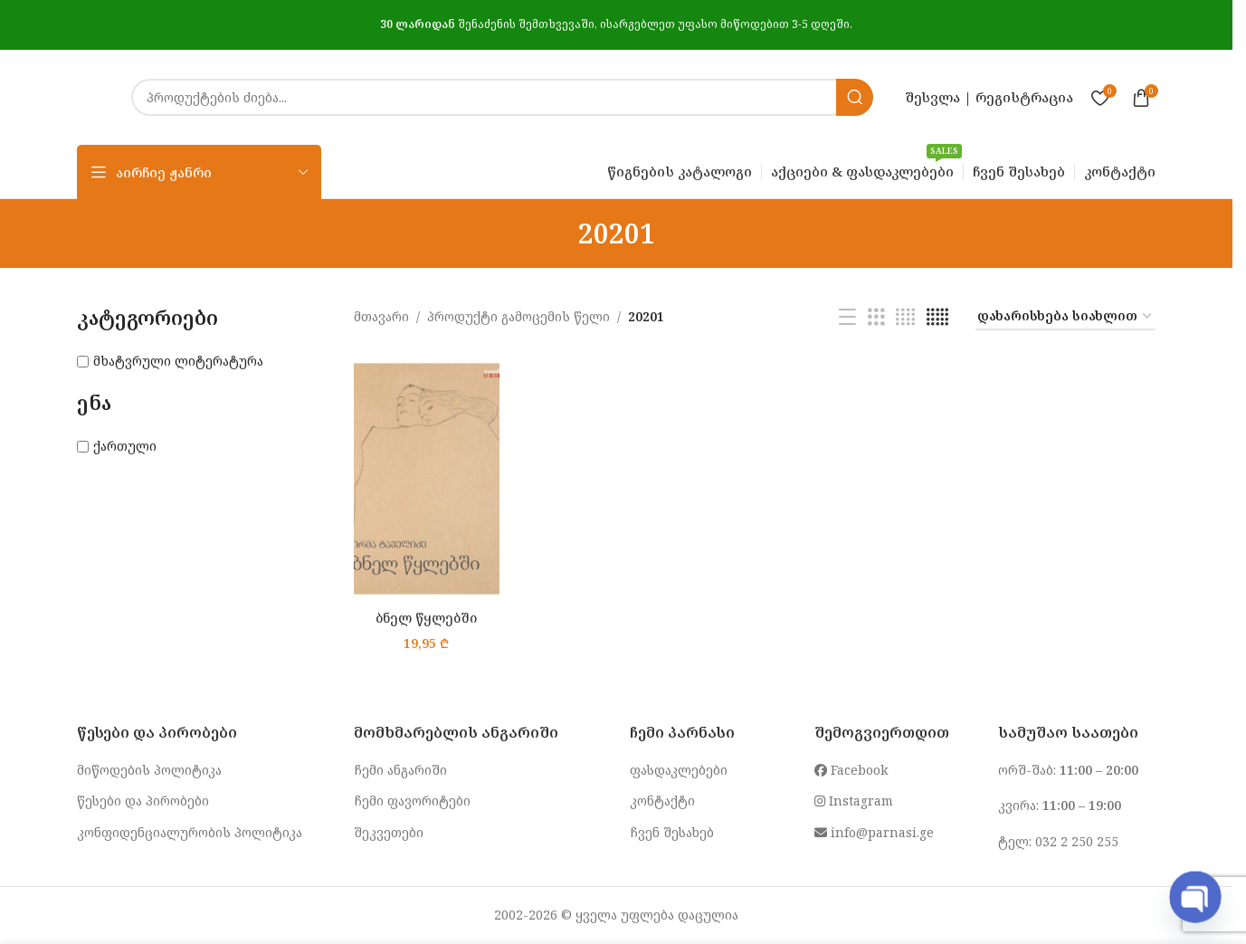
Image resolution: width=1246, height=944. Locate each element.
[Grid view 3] (876, 317)
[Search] (502, 97)
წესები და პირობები (143, 800)
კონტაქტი (662, 800)
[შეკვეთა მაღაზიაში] (1065, 317)
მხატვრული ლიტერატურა (178, 360)
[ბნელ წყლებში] (426, 479)
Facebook (851, 769)
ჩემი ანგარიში (400, 769)
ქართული (125, 445)
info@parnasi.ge (874, 832)
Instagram (853, 800)
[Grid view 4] (905, 317)
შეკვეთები (388, 832)
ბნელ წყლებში (426, 617)
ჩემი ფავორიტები (412, 800)
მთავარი (381, 316)
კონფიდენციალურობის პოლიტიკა (189, 832)
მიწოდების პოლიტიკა (149, 769)
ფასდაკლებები (679, 769)
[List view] (847, 317)
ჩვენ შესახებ (672, 832)
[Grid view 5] (937, 317)
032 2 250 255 (1076, 841)
